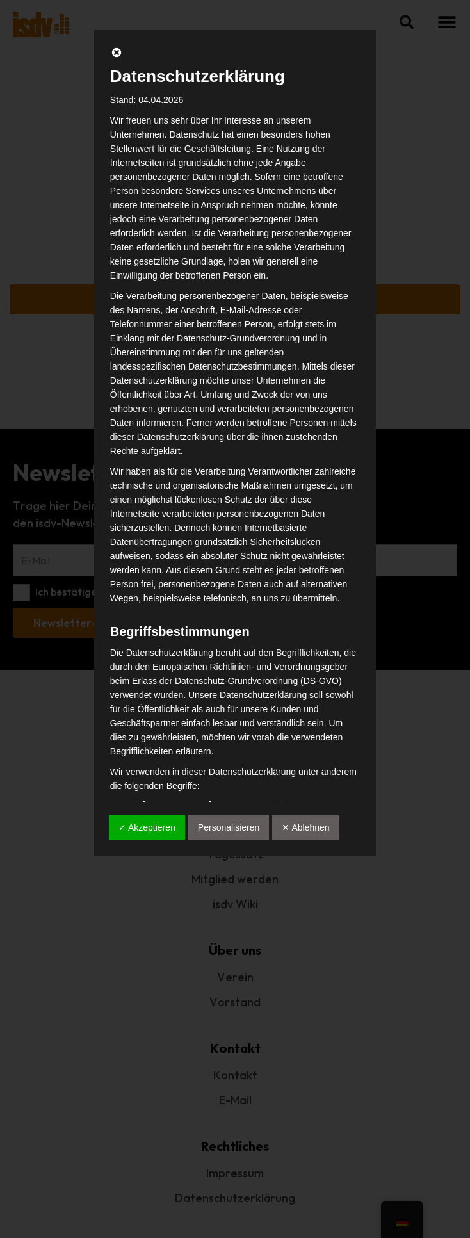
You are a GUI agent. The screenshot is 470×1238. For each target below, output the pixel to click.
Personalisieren (229, 827)
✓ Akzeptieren (146, 827)
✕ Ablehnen (305, 827)
